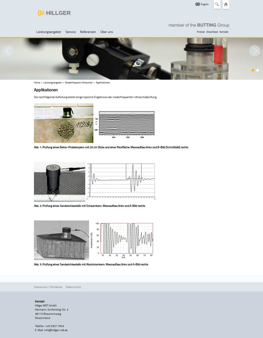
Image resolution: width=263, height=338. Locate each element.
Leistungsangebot (48, 31)
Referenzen (88, 31)
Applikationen (103, 82)
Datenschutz (73, 287)
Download (212, 32)
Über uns (106, 31)
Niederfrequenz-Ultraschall (79, 82)
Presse (201, 32)
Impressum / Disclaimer (48, 287)
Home (37, 82)
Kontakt (223, 32)
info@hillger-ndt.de (56, 330)
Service (70, 31)
